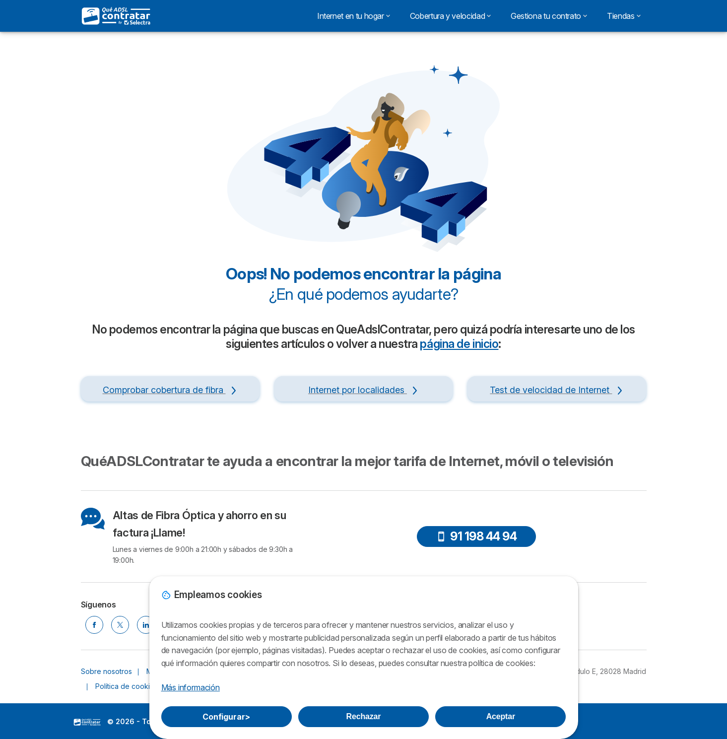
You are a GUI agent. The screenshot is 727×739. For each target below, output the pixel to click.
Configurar (226, 717)
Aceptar (500, 716)
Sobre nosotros (106, 671)
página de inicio (459, 344)
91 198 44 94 (476, 536)
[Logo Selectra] (116, 16)
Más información (190, 687)
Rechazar (363, 716)
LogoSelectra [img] (87, 722)
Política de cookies (126, 686)
